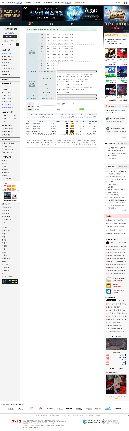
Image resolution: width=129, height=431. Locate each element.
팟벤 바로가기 (6, 230)
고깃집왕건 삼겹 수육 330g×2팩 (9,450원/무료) (116, 223)
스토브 (4, 252)
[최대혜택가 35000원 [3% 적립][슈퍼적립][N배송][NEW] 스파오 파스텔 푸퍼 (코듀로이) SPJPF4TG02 (116, 233)
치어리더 (4, 243)
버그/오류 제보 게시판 (8, 68)
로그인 (118, 2)
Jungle (15, 115)
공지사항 (98, 415)
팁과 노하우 (5, 62)
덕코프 (4, 273)
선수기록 (4, 163)
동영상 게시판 (6, 134)
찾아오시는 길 (89, 415)
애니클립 (4, 246)
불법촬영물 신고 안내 (78, 415)
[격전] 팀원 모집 (7, 152)
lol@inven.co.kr (82, 144)
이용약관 (45, 415)
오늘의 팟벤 (5, 213)
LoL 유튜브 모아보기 (8, 128)
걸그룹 (4, 240)
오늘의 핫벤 (5, 210)
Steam (4, 261)
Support (5, 121)
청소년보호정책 (66, 415)
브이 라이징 (5, 270)
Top (5, 115)
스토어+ (125, 35)
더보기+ (125, 106)
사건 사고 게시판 (7, 95)
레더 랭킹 (4, 175)
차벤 (3, 237)
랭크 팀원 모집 (6, 146)
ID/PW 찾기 (14, 41)
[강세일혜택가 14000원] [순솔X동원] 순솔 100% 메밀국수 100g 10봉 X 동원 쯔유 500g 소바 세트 (116, 226)
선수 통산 (4, 169)
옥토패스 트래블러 (7, 276)
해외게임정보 (6, 258)
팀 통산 (4, 166)
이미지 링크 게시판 (7, 98)
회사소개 (30, 415)
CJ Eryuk (53, 124)
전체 (32, 53)
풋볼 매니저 (5, 267)
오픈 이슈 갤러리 (7, 207)
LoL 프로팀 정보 (6, 178)
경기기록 (4, 160)
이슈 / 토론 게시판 (7, 92)
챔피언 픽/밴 (5, 172)
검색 (17, 44)
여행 (3, 249)
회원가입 (6, 41)
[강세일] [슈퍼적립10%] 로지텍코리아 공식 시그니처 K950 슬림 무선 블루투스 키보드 (116, 220)
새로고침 (124, 137)
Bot (15, 118)
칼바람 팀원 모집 (7, 149)
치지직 (4, 233)
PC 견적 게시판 (6, 219)
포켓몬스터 (5, 264)
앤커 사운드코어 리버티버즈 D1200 (115, 230)
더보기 (121, 368)
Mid (5, 118)
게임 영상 (4, 255)
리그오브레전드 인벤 (10, 29)
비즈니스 (38, 415)
